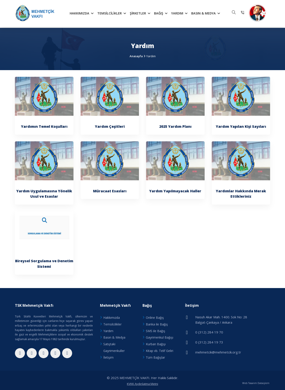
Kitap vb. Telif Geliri (159, 349)
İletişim (108, 356)
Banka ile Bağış (157, 323)
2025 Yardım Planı (175, 125)
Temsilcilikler (111, 13)
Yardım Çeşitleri (110, 125)
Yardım (179, 13)
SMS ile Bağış (155, 330)
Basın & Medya (205, 13)
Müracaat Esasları (109, 189)
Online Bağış (155, 316)
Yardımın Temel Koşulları (44, 125)
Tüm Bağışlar (155, 356)
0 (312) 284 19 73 (209, 341)
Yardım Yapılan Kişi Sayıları (241, 125)
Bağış (161, 13)
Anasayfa (136, 55)
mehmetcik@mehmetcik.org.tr (218, 350)
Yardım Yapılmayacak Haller (175, 189)
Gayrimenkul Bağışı (159, 336)
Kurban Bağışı (156, 343)
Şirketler (140, 13)
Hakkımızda (82, 13)
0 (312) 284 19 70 (209, 331)
